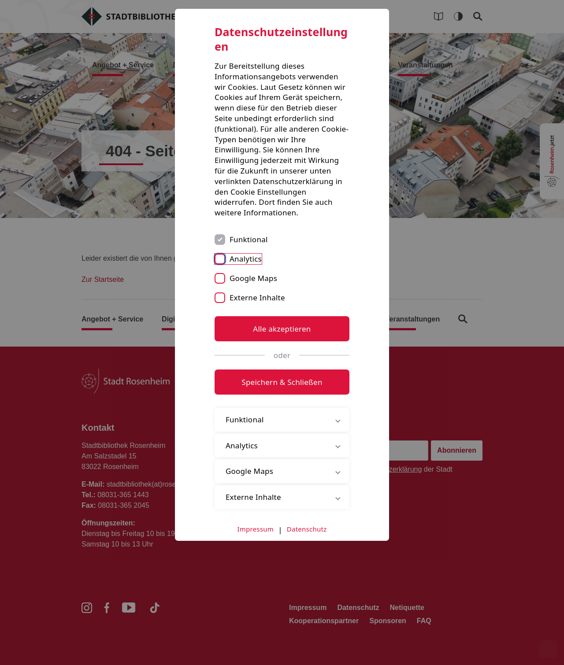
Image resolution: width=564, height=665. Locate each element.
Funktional (249, 239)
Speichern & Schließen (281, 382)
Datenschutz (307, 529)
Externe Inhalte (257, 297)
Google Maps (253, 278)
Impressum (255, 529)
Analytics (246, 259)
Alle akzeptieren (282, 329)
